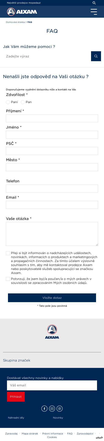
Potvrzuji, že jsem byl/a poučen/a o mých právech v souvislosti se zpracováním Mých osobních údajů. (51, 281)
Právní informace (52, 433)
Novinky (58, 417)
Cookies (52, 437)
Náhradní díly (16, 417)
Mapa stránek (30, 433)
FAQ (70, 433)
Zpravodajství (85, 433)
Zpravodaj (11, 433)
